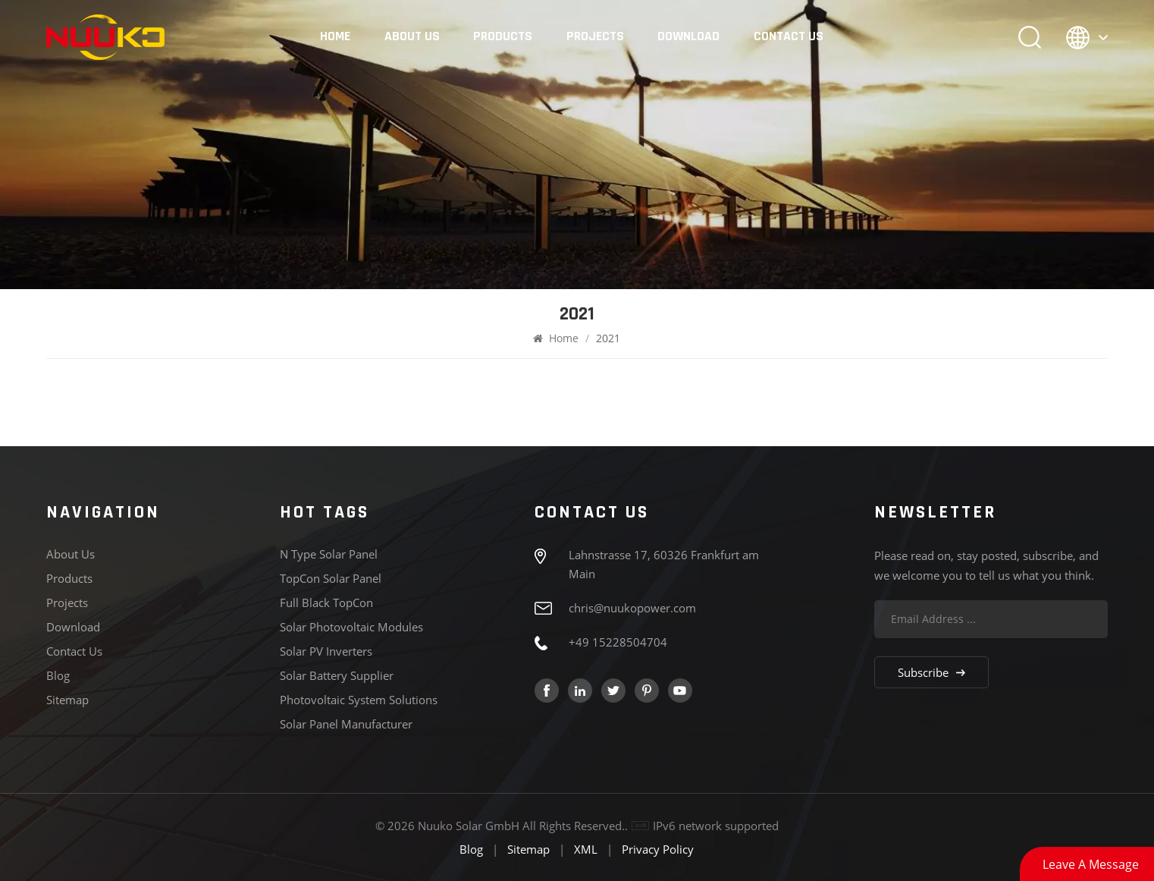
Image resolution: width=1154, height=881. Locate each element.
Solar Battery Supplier (337, 675)
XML (585, 849)
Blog (58, 675)
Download (688, 36)
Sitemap (67, 699)
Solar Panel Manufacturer (346, 724)
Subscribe (931, 672)
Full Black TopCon (326, 602)
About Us (412, 36)
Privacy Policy (658, 849)
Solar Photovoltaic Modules (351, 626)
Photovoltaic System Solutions (358, 699)
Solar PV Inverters (326, 651)
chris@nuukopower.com (632, 607)
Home (335, 36)
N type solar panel (329, 554)
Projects (595, 36)
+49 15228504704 (618, 642)
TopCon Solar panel (330, 578)
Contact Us (788, 36)
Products (502, 36)
